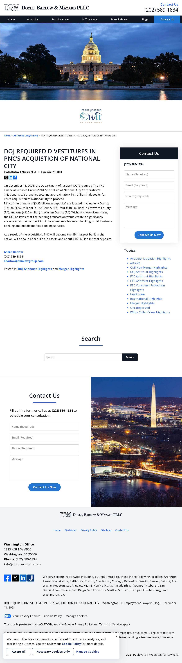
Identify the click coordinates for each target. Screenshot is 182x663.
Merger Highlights (71, 269)
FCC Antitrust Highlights (146, 276)
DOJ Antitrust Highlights (35, 269)
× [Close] (116, 636)
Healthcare (137, 294)
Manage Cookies (76, 616)
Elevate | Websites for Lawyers (152, 654)
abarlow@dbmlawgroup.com (24, 261)
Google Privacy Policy (78, 624)
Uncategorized (140, 308)
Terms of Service (110, 624)
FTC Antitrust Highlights (146, 281)
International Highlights (146, 299)
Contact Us (167, 19)
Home (11, 19)
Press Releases (120, 19)
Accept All (18, 651)
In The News (89, 19)
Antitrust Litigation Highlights (150, 258)
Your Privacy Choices (22, 616)
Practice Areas (60, 19)
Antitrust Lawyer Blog (25, 135)
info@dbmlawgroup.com (22, 564)
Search (130, 357)
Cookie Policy (53, 616)
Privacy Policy (89, 530)
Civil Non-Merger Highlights (148, 267)
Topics (130, 250)
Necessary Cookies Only (53, 651)
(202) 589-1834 (161, 9)
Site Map (106, 530)
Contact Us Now (149, 235)
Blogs (145, 19)
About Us (32, 19)
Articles (135, 263)
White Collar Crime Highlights (150, 312)
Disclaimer (71, 530)
